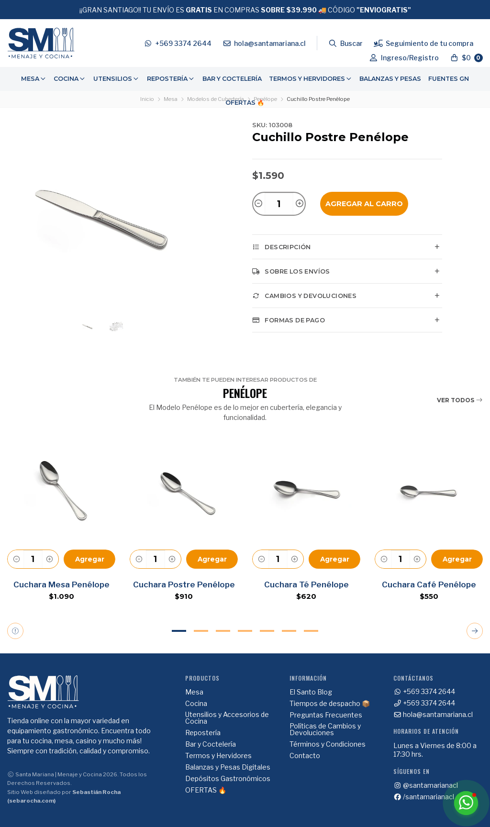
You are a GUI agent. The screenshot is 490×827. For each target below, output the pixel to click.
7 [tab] (311, 631)
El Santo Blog (311, 692)
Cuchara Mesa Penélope (61, 584)
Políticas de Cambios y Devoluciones (325, 729)
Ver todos (460, 400)
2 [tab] (201, 631)
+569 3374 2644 (424, 691)
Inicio (147, 99)
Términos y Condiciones (328, 744)
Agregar (89, 559)
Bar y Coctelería (232, 78)
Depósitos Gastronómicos (227, 778)
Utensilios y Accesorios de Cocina (227, 718)
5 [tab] (267, 631)
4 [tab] (245, 631)
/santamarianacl (424, 797)
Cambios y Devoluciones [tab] (304, 296)
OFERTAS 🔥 (245, 102)
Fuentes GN (448, 78)
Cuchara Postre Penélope (184, 584)
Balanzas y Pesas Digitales (227, 767)
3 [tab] (223, 631)
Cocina (70, 78)
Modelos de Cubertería (215, 99)
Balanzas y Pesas (390, 78)
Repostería (171, 78)
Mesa (34, 78)
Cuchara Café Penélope (429, 584)
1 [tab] (179, 631)
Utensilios (116, 78)
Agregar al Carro (364, 203)
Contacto (305, 755)
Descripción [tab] (281, 247)
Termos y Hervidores (311, 78)
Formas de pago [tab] (288, 320)
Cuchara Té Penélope (306, 584)
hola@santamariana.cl (433, 714)
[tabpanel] (61, 523)
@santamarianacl (425, 785)
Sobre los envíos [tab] (291, 271)
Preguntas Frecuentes (326, 715)
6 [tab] (289, 631)
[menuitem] (34, 79)
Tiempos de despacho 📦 (330, 703)
